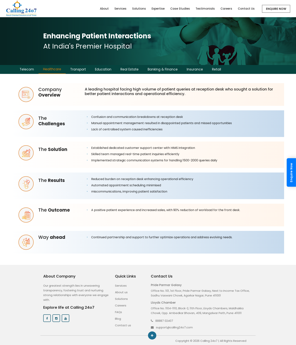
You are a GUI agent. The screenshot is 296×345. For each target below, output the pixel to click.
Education (103, 69)
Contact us (123, 324)
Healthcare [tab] (52, 69)
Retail (216, 69)
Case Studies (180, 9)
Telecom (27, 69)
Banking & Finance (163, 69)
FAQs (118, 311)
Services (120, 9)
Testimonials (205, 9)
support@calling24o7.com (172, 326)
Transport (78, 69)
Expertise (158, 9)
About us (121, 291)
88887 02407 (162, 320)
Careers (226, 9)
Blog (118, 318)
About (104, 9)
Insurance (195, 69)
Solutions (139, 9)
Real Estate (129, 69)
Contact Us (246, 9)
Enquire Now (276, 9)
